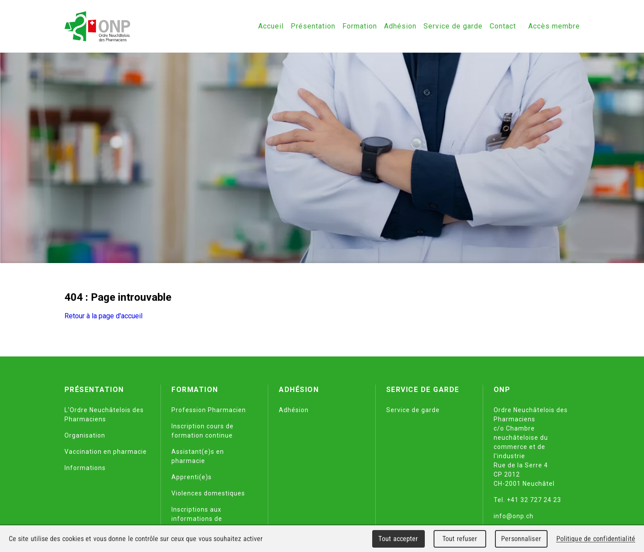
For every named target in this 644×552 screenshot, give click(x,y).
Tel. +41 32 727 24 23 (527, 499)
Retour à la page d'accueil (103, 316)
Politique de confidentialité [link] (595, 538)
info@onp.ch (514, 516)
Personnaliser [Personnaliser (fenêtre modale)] (521, 538)
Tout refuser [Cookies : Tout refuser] (459, 538)
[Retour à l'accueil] (97, 26)
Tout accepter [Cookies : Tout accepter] (398, 538)
